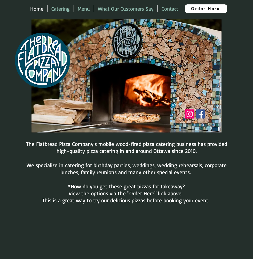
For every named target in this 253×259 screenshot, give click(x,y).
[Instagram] (189, 114)
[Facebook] (200, 114)
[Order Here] (206, 8)
